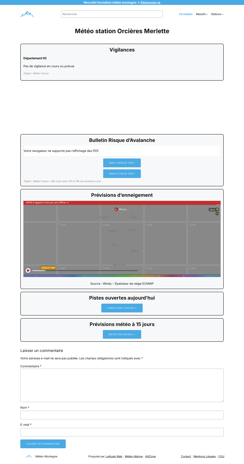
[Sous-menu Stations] (223, 14)
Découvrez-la (150, 2)
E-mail (26, 424)
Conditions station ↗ (122, 308)
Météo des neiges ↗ (122, 334)
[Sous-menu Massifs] (207, 14)
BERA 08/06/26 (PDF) (122, 163)
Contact (186, 456)
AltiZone (150, 456)
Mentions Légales (205, 456)
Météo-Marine (134, 456)
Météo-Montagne (46, 456)
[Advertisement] (122, 107)
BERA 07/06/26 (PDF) (122, 173)
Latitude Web (114, 456)
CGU (221, 456)
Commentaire (31, 366)
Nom (24, 407)
